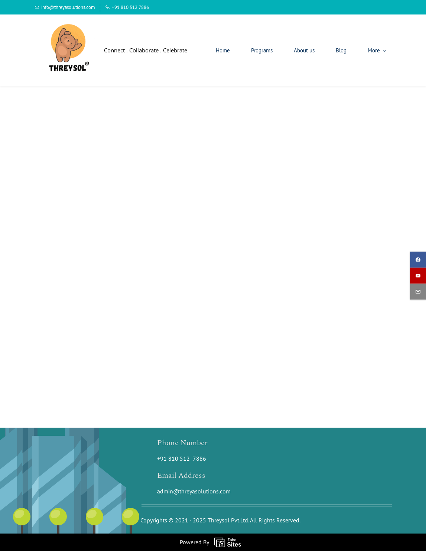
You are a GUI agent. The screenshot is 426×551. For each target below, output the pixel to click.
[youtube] (418, 275)
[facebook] (418, 260)
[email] (418, 291)
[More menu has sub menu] (377, 50)
